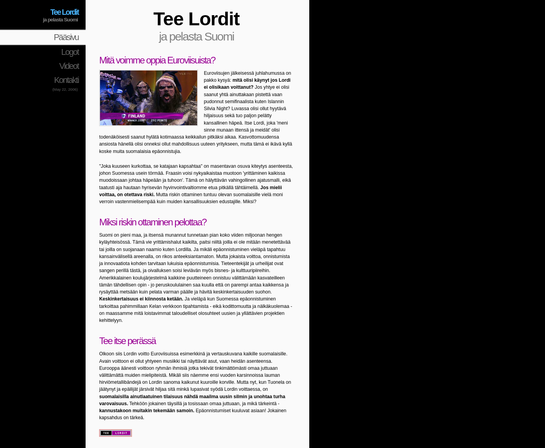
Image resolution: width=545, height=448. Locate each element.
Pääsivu (66, 37)
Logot (70, 52)
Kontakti (66, 80)
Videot (69, 66)
